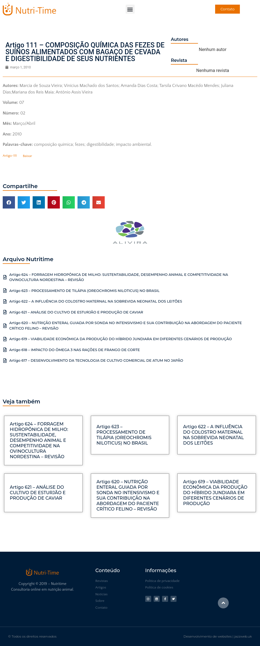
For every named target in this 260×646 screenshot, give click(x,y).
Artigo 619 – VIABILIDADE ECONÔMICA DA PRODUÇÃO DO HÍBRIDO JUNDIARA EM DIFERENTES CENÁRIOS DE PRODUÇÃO (120, 339)
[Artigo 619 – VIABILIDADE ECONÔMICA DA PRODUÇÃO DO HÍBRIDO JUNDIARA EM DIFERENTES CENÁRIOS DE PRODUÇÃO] (5, 339)
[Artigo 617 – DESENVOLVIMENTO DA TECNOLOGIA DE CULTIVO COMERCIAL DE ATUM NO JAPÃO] (5, 360)
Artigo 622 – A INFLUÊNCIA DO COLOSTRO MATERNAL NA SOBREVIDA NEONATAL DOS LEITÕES (95, 301)
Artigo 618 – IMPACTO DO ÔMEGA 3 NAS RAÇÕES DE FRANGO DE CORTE (74, 350)
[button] (130, 9)
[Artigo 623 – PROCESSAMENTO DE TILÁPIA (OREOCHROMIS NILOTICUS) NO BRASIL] (5, 290)
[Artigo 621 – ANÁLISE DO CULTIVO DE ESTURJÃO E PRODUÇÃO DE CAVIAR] (5, 312)
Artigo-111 (10, 156)
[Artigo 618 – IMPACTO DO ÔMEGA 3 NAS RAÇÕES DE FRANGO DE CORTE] (5, 350)
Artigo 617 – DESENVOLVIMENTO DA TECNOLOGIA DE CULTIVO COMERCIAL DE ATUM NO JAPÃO (96, 360)
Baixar (27, 156)
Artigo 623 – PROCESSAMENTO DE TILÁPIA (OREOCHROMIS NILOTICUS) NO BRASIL (84, 290)
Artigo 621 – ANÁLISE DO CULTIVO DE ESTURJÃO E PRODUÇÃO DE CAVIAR (76, 312)
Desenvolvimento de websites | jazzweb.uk (218, 636)
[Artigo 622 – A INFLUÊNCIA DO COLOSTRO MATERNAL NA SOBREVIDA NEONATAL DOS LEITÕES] (5, 301)
